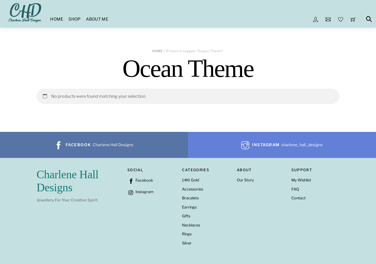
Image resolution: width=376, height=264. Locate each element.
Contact (298, 198)
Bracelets (190, 198)
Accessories (192, 189)
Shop (74, 19)
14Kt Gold (190, 180)
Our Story (245, 180)
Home (56, 19)
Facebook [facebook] (140, 180)
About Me (97, 19)
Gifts (186, 216)
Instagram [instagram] (140, 191)
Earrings (189, 207)
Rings (187, 234)
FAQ (295, 189)
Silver (187, 243)
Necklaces (191, 225)
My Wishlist (301, 180)
